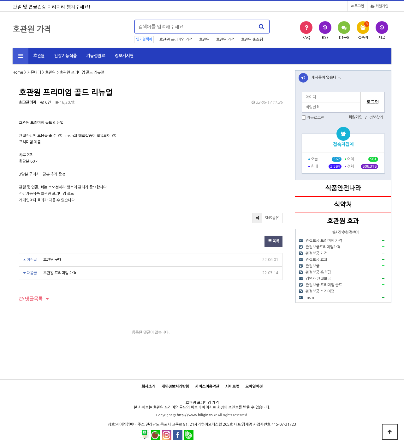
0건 (45, 102)
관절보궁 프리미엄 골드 (324, 285)
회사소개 (148, 386)
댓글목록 (31, 298)
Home (18, 72)
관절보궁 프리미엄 (320, 291)
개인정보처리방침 (175, 386)
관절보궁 (312, 266)
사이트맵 (232, 386)
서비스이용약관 (207, 386)
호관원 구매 (52, 260)
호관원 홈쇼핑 (252, 39)
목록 (273, 241)
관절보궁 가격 (316, 253)
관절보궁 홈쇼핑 (318, 272)
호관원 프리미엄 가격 (176, 39)
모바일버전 (254, 386)
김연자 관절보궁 (318, 279)
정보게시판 (124, 56)
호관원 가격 (225, 39)
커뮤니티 (34, 72)
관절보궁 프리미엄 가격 (324, 241)
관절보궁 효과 (316, 260)
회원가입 (379, 6)
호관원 (204, 39)
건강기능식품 (65, 56)
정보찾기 (376, 117)
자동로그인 (315, 118)
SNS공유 (266, 218)
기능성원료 (95, 56)
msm (310, 298)
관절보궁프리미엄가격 (323, 247)
